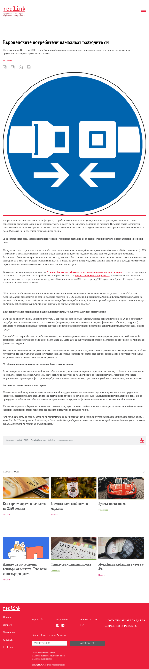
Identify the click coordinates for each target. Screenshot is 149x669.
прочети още (11, 471)
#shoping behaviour (38, 440)
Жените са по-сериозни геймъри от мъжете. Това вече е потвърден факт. (25, 569)
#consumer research (65, 440)
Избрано (7, 624)
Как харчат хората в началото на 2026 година (24, 506)
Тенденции (9, 632)
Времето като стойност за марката (69, 506)
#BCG (26, 440)
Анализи (8, 639)
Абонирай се (87, 643)
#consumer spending (14, 440)
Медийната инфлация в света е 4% (120, 566)
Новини (7, 617)
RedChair (8, 647)
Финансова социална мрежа (71, 564)
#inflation (51, 440)
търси (35, 619)
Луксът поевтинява (112, 504)
